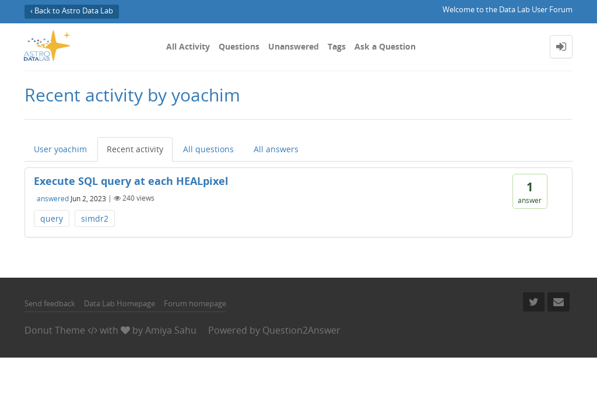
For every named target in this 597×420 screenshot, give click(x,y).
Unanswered (293, 46)
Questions (239, 46)
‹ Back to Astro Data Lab (71, 11)
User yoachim (60, 149)
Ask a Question (385, 46)
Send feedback (49, 303)
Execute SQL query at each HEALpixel (131, 181)
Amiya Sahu (170, 330)
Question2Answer (301, 330)
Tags (337, 46)
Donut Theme (54, 330)
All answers (276, 149)
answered (53, 198)
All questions (208, 149)
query (51, 218)
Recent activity (135, 149)
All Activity (188, 46)
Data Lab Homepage (119, 303)
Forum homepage (195, 303)
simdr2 (94, 218)
